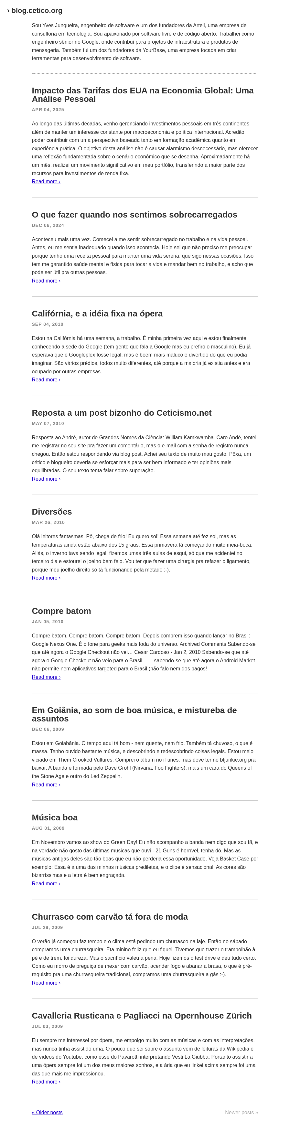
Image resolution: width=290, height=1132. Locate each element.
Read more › (46, 181)
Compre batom (61, 611)
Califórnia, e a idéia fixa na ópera (97, 313)
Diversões (52, 512)
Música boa (55, 817)
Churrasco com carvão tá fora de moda (110, 917)
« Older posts (47, 1112)
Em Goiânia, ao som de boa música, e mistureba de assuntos (134, 714)
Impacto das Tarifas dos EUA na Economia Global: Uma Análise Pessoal (143, 95)
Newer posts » (241, 1112)
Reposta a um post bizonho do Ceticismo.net (122, 413)
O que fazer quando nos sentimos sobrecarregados (135, 214)
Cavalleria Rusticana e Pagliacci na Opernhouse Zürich (142, 1015)
